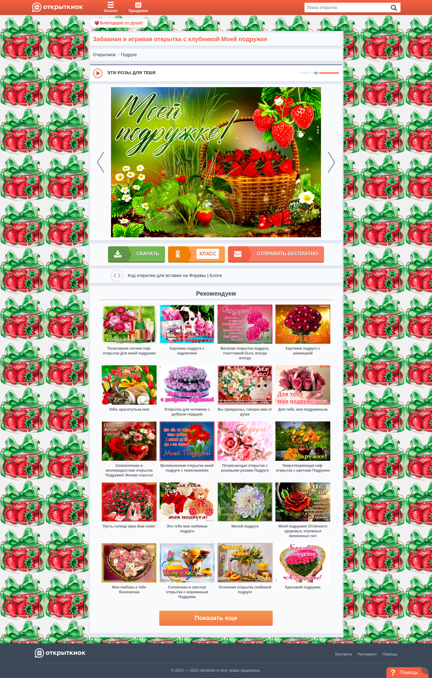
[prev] (101, 162)
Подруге (129, 54)
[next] (331, 162)
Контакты (343, 654)
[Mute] (317, 73)
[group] (216, 73)
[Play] (98, 73)
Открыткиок (104, 54)
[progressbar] (329, 73)
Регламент (367, 654)
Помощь (390, 654)
